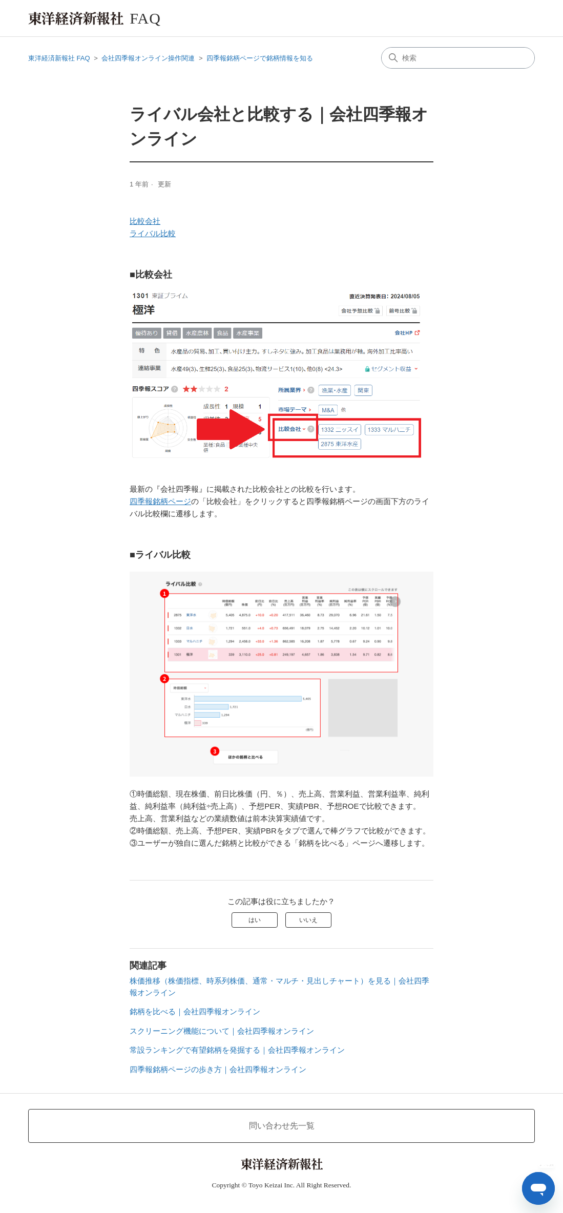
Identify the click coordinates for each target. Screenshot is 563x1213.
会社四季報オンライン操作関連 (148, 58)
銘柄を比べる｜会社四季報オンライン (195, 1011)
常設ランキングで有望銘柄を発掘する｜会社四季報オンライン (237, 1049)
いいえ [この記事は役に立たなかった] (308, 920)
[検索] (458, 58)
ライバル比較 (153, 233)
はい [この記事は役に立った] (254, 920)
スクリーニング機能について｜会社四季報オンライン (222, 1031)
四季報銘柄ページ (160, 501)
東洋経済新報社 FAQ (59, 58)
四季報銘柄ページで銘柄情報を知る (259, 58)
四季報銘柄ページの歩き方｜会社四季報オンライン (218, 1069)
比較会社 (145, 221)
